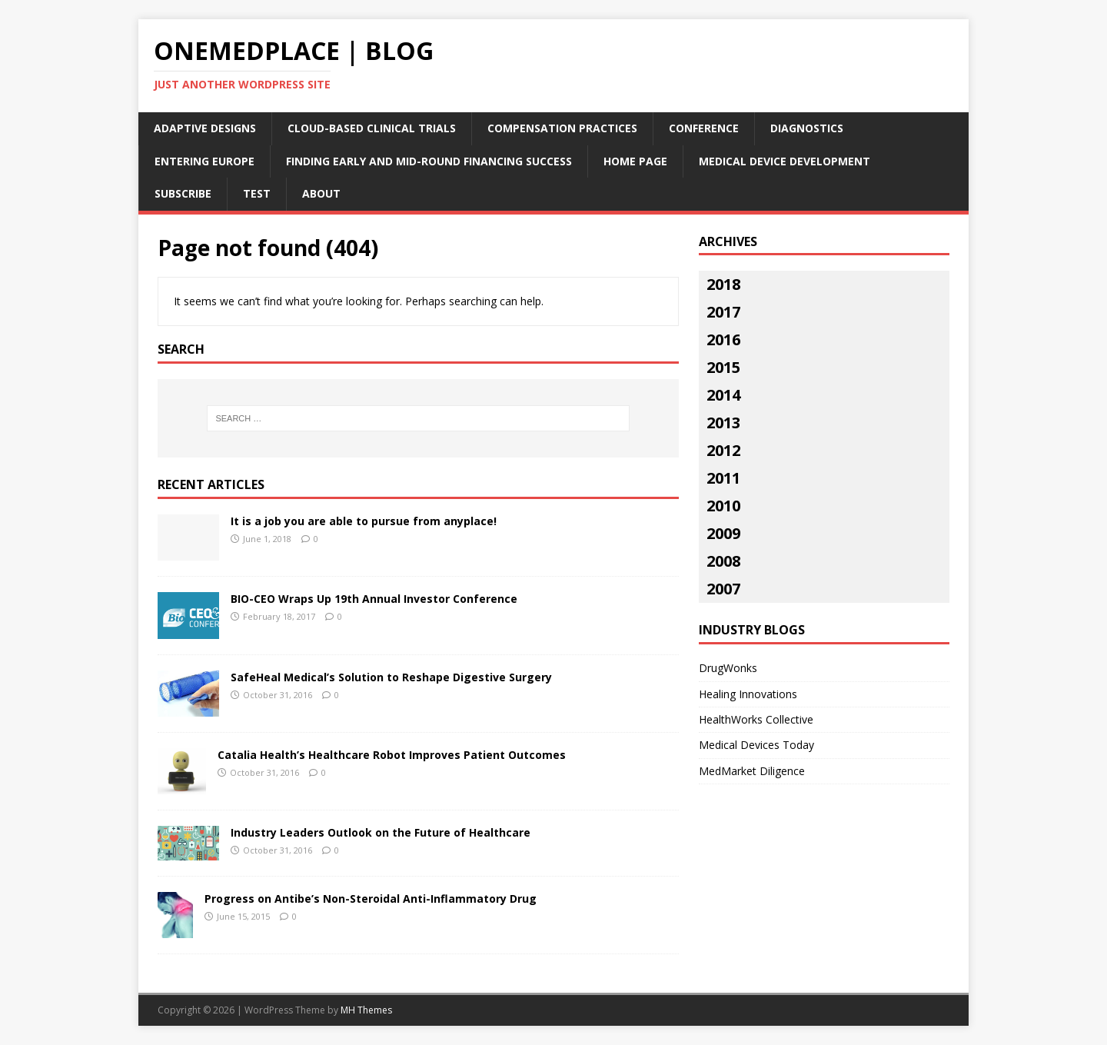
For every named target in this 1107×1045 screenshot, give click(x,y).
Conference (704, 128)
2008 (723, 561)
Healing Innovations (748, 694)
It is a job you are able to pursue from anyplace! (364, 521)
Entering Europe (204, 161)
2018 (723, 284)
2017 (723, 311)
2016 (723, 339)
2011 (723, 478)
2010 (723, 505)
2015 (723, 367)
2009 (723, 533)
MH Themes (366, 1010)
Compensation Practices (562, 128)
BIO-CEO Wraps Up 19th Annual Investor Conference (374, 598)
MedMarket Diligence (752, 771)
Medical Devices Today (756, 744)
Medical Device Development (784, 161)
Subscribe (183, 193)
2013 (723, 422)
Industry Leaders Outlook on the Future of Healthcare (380, 832)
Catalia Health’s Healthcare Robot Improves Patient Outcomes (392, 754)
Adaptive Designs (205, 128)
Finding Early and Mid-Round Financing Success (429, 161)
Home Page (635, 161)
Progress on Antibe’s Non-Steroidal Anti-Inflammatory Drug (370, 898)
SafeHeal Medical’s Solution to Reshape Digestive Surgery (391, 677)
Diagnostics (806, 128)
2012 (723, 450)
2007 (723, 588)
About (321, 193)
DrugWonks (728, 668)
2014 (723, 394)
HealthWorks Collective (756, 719)
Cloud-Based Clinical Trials (372, 128)
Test (257, 193)
